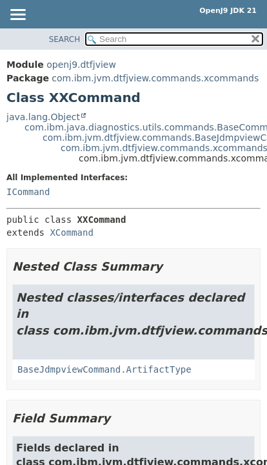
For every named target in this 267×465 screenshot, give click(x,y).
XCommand (71, 232)
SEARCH (65, 39)
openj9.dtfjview (81, 64)
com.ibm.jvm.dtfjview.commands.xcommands (155, 78)
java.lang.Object (43, 117)
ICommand (28, 192)
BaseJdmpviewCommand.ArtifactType (104, 369)
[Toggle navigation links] (17, 15)
